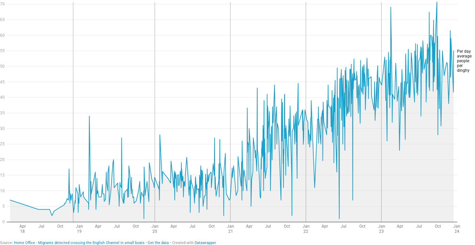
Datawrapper (205, 243)
